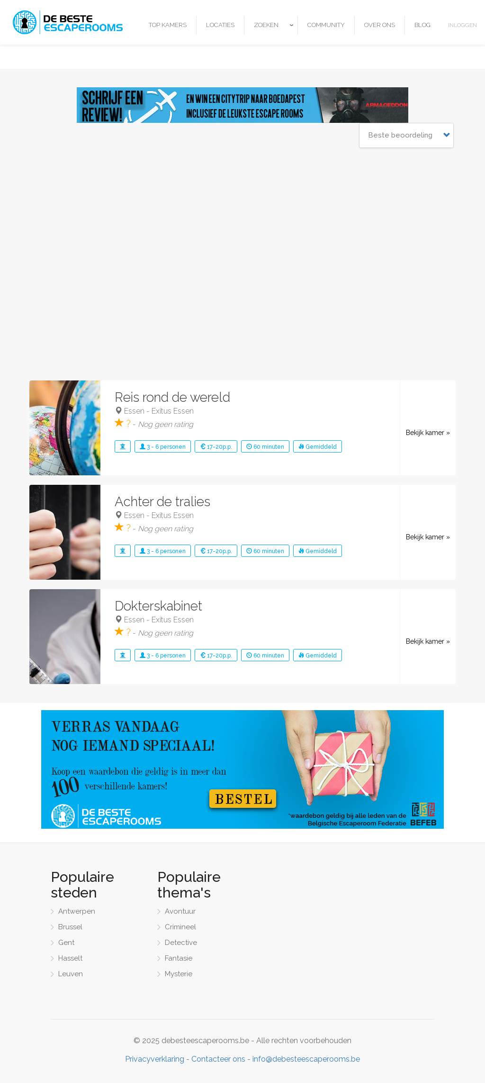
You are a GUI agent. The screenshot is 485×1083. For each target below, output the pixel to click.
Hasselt (70, 958)
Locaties (220, 24)
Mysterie (178, 974)
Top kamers (168, 24)
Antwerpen (76, 911)
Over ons (379, 24)
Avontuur (180, 911)
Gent (66, 942)
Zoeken (266, 24)
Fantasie (178, 958)
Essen (134, 411)
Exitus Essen (173, 411)
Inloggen (462, 25)
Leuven (70, 974)
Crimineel (180, 927)
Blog (422, 24)
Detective (181, 942)
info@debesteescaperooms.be (306, 1059)
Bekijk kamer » (428, 432)
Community (326, 24)
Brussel (70, 927)
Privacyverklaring (154, 1059)
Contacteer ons (218, 1059)
